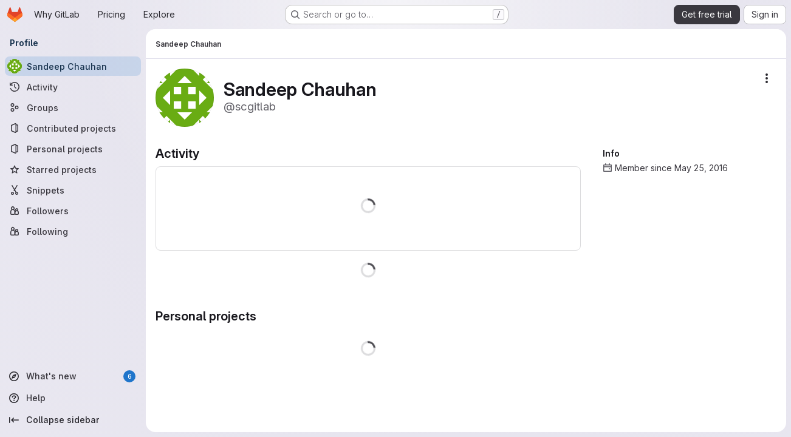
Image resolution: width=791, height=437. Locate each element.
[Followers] (73, 210)
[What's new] (73, 376)
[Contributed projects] (73, 128)
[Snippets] (73, 190)
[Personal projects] (73, 148)
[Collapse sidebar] (73, 420)
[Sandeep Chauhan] (73, 66)
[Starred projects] (73, 169)
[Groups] (73, 107)
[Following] (73, 231)
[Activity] (73, 87)
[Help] (73, 398)
